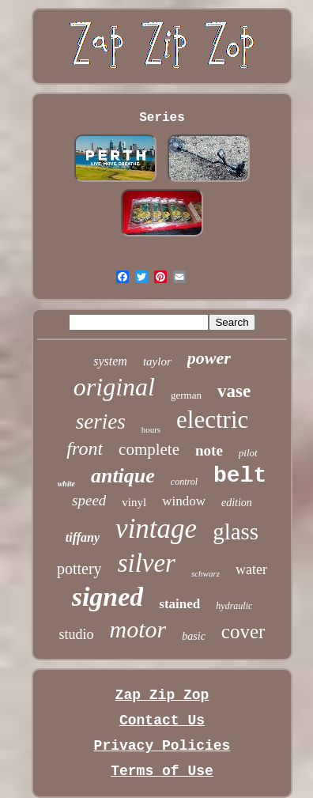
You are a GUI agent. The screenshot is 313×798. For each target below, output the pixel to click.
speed (89, 500)
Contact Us (162, 720)
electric (212, 419)
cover (243, 631)
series (101, 421)
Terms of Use (162, 771)
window (184, 501)
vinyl (134, 502)
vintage (156, 528)
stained (179, 603)
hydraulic (234, 605)
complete (149, 449)
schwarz (205, 573)
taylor (157, 361)
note (209, 450)
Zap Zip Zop (162, 695)
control (184, 481)
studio (76, 634)
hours (150, 429)
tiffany (83, 537)
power (209, 358)
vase (234, 391)
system (110, 361)
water (251, 569)
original (114, 387)
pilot (248, 453)
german (186, 395)
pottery (79, 568)
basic (194, 636)
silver (146, 563)
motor (138, 629)
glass (235, 531)
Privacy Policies (162, 746)
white (66, 483)
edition (236, 503)
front (84, 448)
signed (108, 596)
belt (239, 475)
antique (123, 475)
